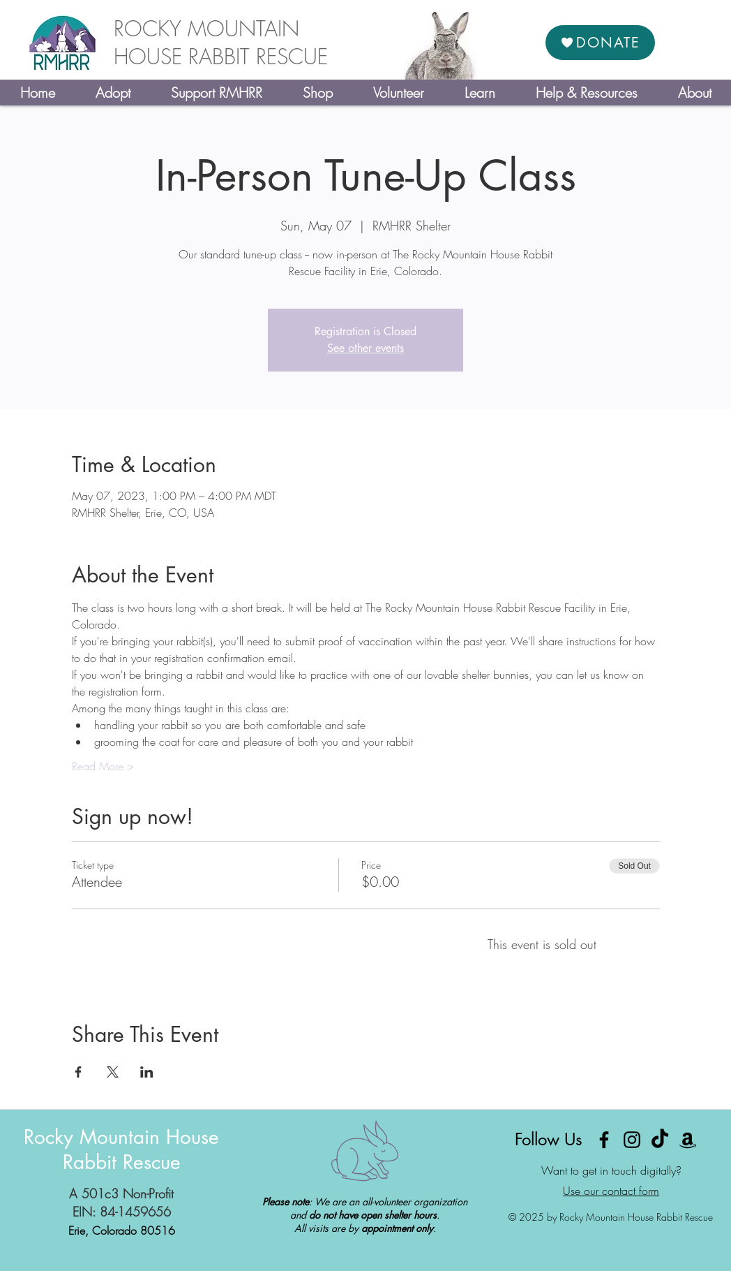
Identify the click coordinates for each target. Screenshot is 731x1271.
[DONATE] (600, 42)
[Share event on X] (112, 1072)
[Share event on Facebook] (78, 1072)
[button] (112, 92)
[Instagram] (632, 1140)
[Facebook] (604, 1140)
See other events (365, 348)
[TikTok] (660, 1140)
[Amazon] (688, 1140)
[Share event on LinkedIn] (146, 1072)
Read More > (103, 766)
